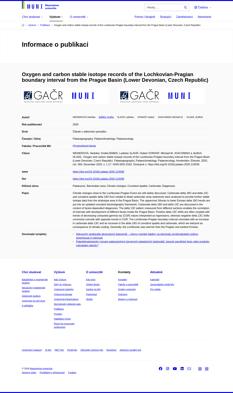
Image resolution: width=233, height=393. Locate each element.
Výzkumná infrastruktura (66, 299)
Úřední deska (93, 284)
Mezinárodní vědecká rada (67, 304)
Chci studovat (31, 272)
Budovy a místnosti (127, 299)
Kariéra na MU (93, 289)
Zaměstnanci (184, 16)
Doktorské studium (31, 296)
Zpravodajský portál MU (162, 284)
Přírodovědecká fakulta (84, 146)
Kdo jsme (90, 279)
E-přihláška (27, 305)
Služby (89, 299)
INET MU (59, 350)
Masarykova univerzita (41, 368)
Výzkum (59, 272)
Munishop (111, 350)
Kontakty (122, 279)
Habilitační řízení (62, 319)
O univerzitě (94, 272)
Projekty (58, 314)
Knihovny (123, 294)
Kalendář (154, 279)
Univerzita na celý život (33, 301)
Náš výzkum (60, 279)
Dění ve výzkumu (62, 284)
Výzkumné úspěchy (63, 289)
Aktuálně (156, 272)
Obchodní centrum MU (91, 350)
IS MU (48, 350)
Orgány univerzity (127, 289)
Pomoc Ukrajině (145, 16)
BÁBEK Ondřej (106, 117)
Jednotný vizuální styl (130, 350)
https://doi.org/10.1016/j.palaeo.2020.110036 (98, 171)
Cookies (72, 372)
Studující (165, 16)
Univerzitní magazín (32, 350)
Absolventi (204, 16)
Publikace (59, 309)
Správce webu (29, 372)
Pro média (155, 289)
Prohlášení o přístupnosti (52, 372)
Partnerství (91, 294)
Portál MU (72, 350)
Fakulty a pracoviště (128, 284)
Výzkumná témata (63, 294)
